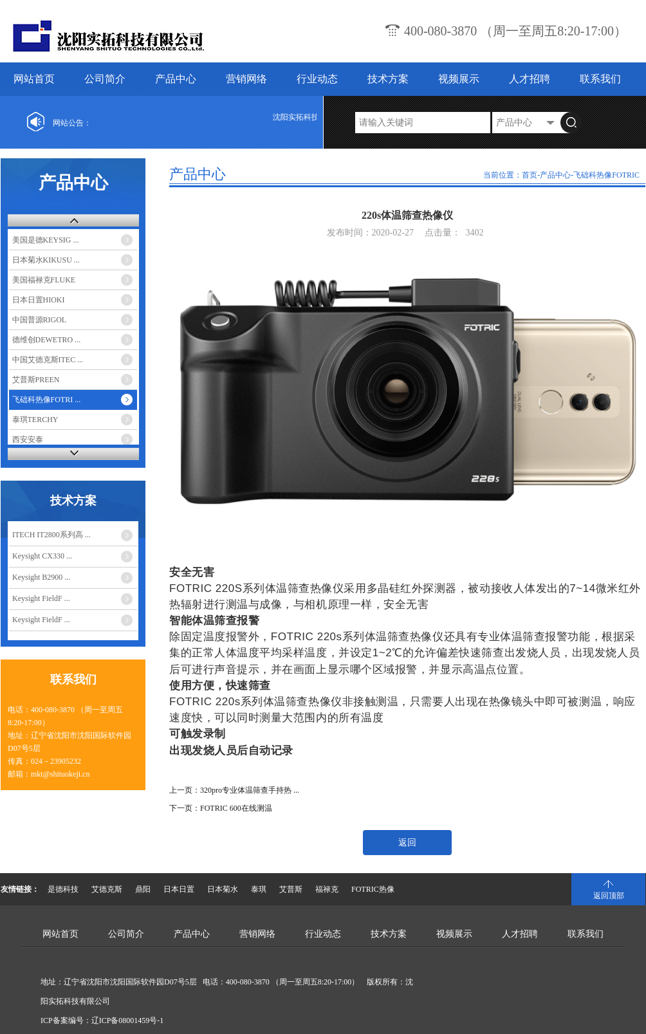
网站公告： (72, 122)
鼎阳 (143, 889)
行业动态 (317, 78)
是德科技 (63, 889)
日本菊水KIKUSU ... (46, 259)
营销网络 (246, 78)
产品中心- (556, 175)
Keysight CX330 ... (42, 555)
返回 (407, 842)
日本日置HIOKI (38, 299)
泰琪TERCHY (35, 419)
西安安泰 (27, 439)
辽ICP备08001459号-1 (127, 1020)
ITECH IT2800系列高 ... (51, 534)
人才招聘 (529, 78)
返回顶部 (608, 895)
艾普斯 (290, 889)
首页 (529, 175)
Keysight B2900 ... (41, 577)
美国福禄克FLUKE (44, 279)
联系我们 (600, 78)
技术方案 (388, 78)
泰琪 (258, 889)
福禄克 (326, 889)
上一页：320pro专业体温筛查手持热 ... (234, 790)
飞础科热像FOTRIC (606, 175)
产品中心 (175, 78)
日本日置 (178, 889)
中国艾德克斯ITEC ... (48, 359)
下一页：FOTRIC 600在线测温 (220, 808)
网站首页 (34, 78)
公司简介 (104, 78)
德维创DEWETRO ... (46, 339)
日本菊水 (222, 889)
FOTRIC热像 (372, 889)
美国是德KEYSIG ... (45, 240)
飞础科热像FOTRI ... (46, 399)
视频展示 (458, 78)
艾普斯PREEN (36, 379)
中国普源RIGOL (39, 319)
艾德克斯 (106, 889)
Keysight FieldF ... (41, 598)
